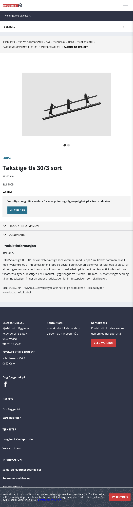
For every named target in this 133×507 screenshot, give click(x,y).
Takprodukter (85, 42)
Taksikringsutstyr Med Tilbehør (20, 47)
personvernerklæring (49, 499)
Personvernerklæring (16, 477)
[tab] (66, 225)
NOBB (71, 42)
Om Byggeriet (11, 408)
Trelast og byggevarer (30, 42)
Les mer (7, 191)
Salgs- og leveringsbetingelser (21, 469)
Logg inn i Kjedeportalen (18, 438)
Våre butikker (11, 417)
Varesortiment (12, 447)
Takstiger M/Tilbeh (50, 47)
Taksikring (59, 42)
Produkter (9, 42)
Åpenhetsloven (12, 486)
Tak (48, 42)
